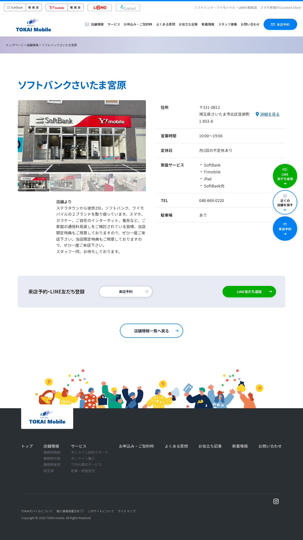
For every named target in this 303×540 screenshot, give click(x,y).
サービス (113, 24)
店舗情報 (32, 45)
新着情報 (208, 24)
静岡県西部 (52, 452)
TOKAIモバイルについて (37, 511)
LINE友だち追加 (249, 291)
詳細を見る (270, 114)
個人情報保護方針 (68, 511)
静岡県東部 (52, 464)
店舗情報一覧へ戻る (151, 331)
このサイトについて (101, 511)
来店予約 (126, 291)
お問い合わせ (250, 24)
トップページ (14, 45)
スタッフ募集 (227, 24)
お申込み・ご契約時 (138, 24)
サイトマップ (126, 511)
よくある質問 (165, 24)
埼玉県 (49, 470)
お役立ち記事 (188, 24)
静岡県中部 (52, 458)
